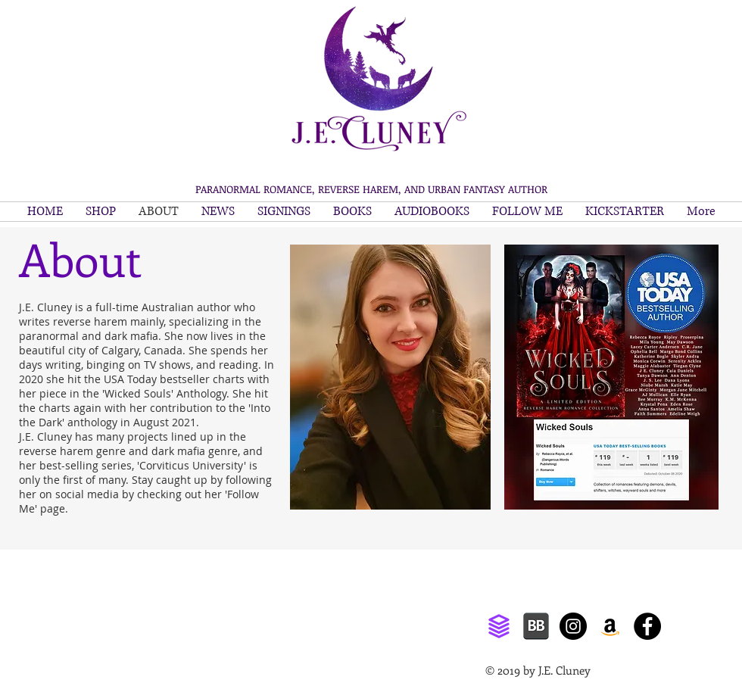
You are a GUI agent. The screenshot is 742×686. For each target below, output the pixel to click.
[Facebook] (647, 626)
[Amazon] (610, 626)
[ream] (499, 626)
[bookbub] (536, 626)
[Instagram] (573, 626)
